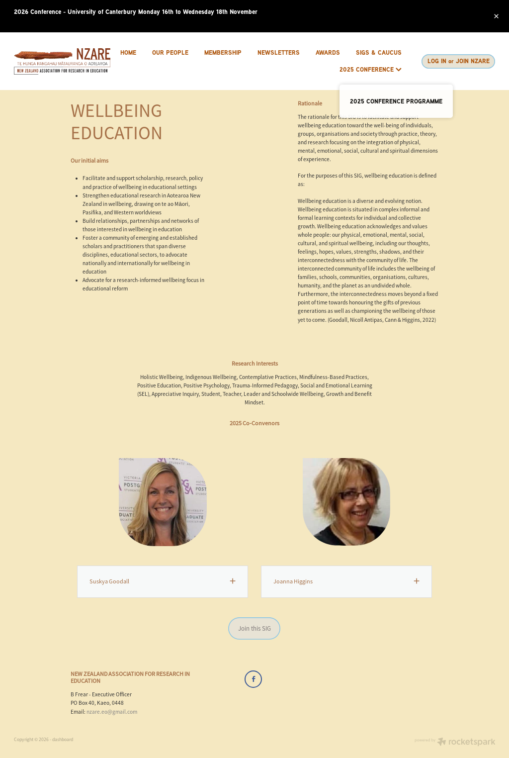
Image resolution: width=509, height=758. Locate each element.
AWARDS (328, 52)
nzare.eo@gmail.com (111, 711)
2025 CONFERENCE (370, 69)
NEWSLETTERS (278, 52)
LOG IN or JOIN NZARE (458, 61)
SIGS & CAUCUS (379, 52)
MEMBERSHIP (223, 52)
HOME (128, 52)
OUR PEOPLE (170, 52)
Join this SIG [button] (254, 628)
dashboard (62, 740)
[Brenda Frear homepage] (62, 61)
